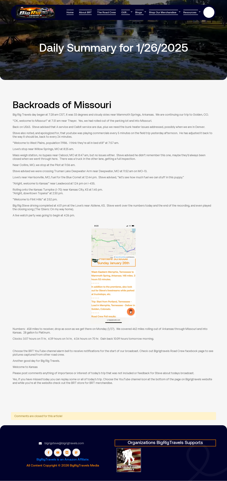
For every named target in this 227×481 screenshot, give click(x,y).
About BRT (85, 12)
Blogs (138, 12)
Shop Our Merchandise (162, 12)
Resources (189, 12)
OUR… (124, 12)
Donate (208, 12)
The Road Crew (106, 12)
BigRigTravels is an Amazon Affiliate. (63, 459)
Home (70, 12)
